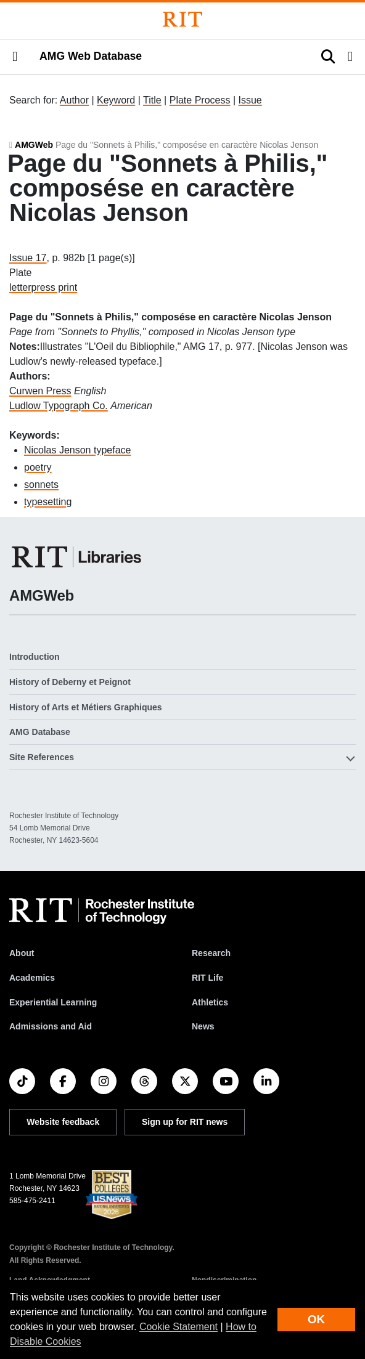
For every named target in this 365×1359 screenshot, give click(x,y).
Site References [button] (41, 757)
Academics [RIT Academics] (32, 978)
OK (316, 1319)
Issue (249, 100)
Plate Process (200, 100)
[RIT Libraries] (77, 557)
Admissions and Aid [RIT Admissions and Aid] (50, 1026)
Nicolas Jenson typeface (77, 450)
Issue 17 (27, 258)
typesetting (48, 502)
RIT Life (207, 978)
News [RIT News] (203, 1026)
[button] (14, 56)
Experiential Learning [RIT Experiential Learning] (53, 1002)
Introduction (34, 657)
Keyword (116, 100)
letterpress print (43, 287)
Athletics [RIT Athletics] (210, 1002)
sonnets (41, 484)
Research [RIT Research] (211, 953)
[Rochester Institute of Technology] (182, 19)
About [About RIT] (21, 953)
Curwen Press (40, 391)
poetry (37, 467)
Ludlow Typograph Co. (58, 405)
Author (74, 100)
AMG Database (39, 732)
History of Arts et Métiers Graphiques (85, 707)
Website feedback (63, 1122)
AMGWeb (34, 145)
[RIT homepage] (101, 911)
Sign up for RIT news (185, 1122)
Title (152, 100)
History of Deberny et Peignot (70, 682)
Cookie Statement (178, 1326)
